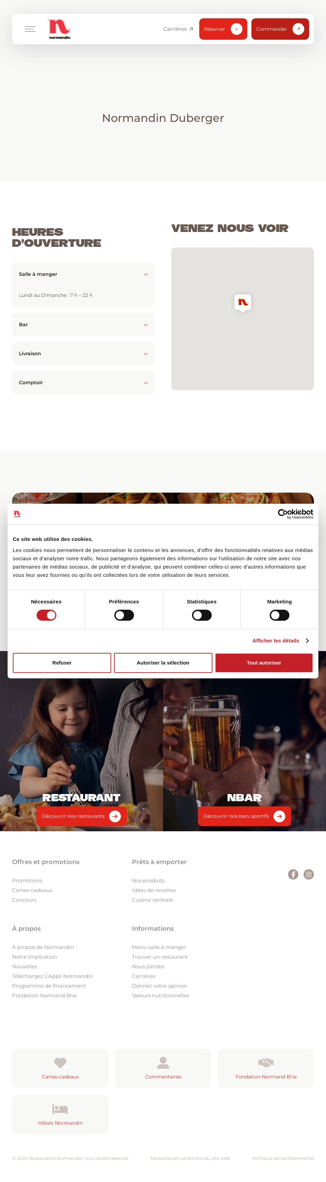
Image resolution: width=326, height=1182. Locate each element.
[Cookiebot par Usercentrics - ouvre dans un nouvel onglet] (283, 514)
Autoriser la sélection (163, 663)
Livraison (83, 353)
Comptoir (83, 382)
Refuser (62, 663)
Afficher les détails (275, 640)
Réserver (223, 29)
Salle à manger (83, 274)
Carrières (178, 29)
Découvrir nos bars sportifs (236, 816)
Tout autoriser (264, 663)
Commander (280, 29)
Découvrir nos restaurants (73, 816)
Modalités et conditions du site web (190, 1158)
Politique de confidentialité (283, 1158)
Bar (83, 324)
